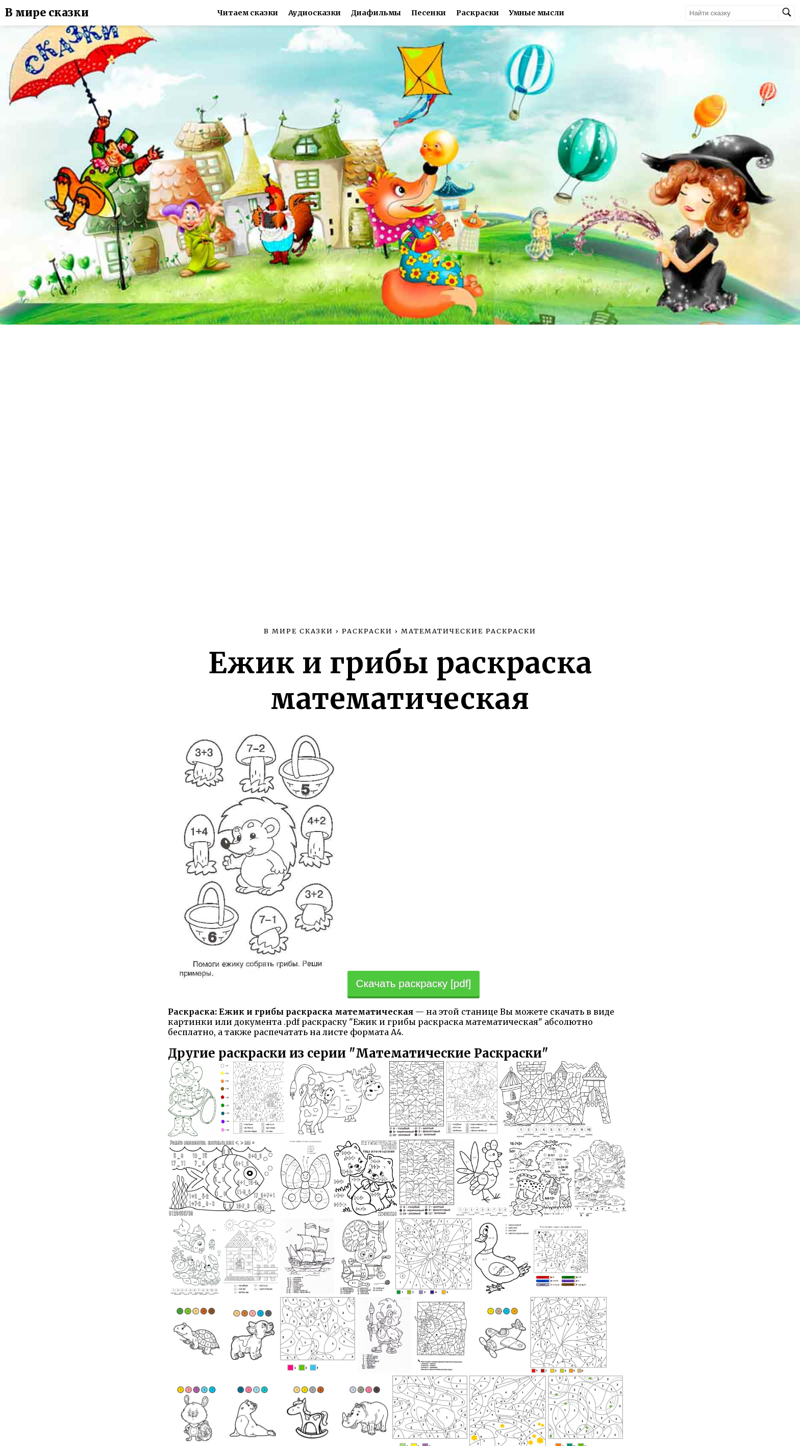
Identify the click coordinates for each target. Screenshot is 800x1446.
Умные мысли (536, 12)
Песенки (428, 12)
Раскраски (477, 12)
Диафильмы (376, 12)
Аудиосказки (314, 12)
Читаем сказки (247, 12)
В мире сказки (47, 12)
